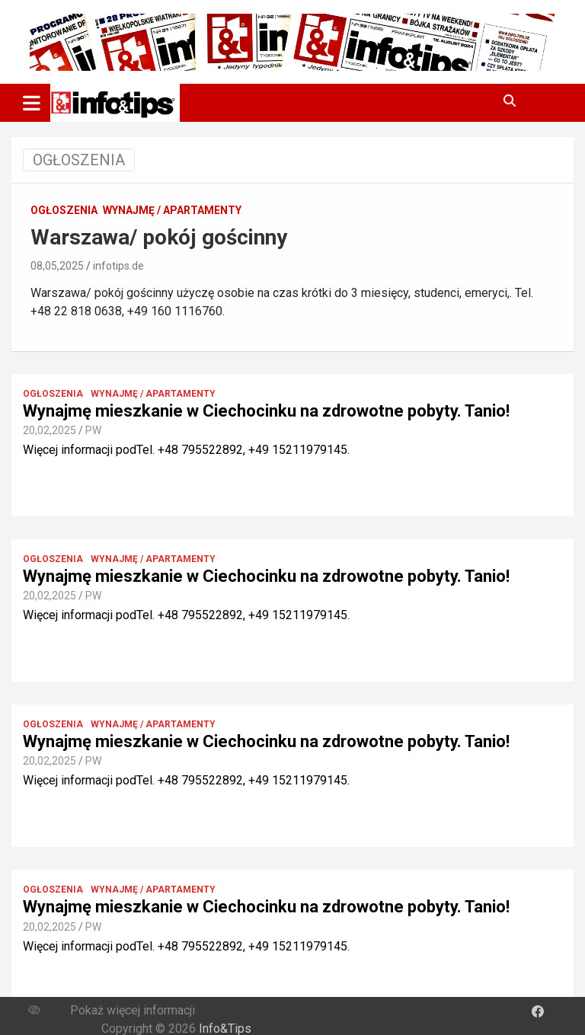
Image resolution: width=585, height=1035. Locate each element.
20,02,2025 (49, 430)
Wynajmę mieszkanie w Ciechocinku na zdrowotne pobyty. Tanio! (266, 410)
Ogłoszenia (64, 210)
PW (93, 430)
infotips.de (118, 266)
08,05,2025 (57, 266)
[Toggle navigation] (31, 103)
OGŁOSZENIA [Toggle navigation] (79, 160)
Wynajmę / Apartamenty (172, 210)
